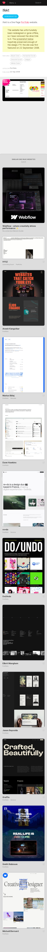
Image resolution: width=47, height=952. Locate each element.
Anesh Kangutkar (11, 328)
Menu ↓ (12, 3)
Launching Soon (8, 264)
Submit (23, 162)
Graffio (6, 797)
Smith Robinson (10, 864)
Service (13, 532)
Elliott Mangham (10, 663)
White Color (15, 63)
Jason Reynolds (10, 730)
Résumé (13, 398)
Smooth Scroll (16, 60)
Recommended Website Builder (13, 231)
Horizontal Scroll (29, 56)
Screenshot (11, 16)
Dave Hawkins (9, 462)
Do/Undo (7, 596)
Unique (27, 60)
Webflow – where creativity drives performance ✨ (19, 227)
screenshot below (25, 39)
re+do (5, 529)
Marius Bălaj (8, 395)
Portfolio (25, 22)
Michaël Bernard (11, 931)
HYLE (5, 261)
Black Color (15, 56)
